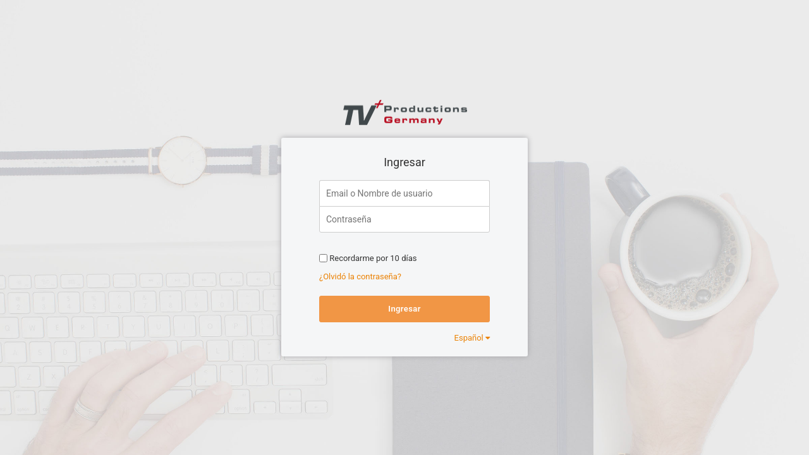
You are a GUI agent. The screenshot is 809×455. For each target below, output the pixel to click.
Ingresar (404, 308)
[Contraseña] (404, 219)
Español (472, 338)
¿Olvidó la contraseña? (360, 276)
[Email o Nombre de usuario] (404, 193)
